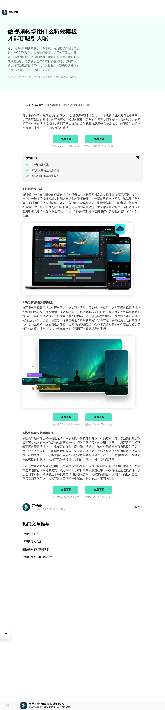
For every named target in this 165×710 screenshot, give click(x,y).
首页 (28, 105)
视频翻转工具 (31, 533)
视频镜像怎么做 (32, 541)
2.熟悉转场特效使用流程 (45, 170)
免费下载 (66, 138)
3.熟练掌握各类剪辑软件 (45, 176)
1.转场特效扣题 (40, 164)
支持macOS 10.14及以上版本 (98, 146)
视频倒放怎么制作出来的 (38, 557)
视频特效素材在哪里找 (36, 549)
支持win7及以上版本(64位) (65, 146)
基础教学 (38, 105)
